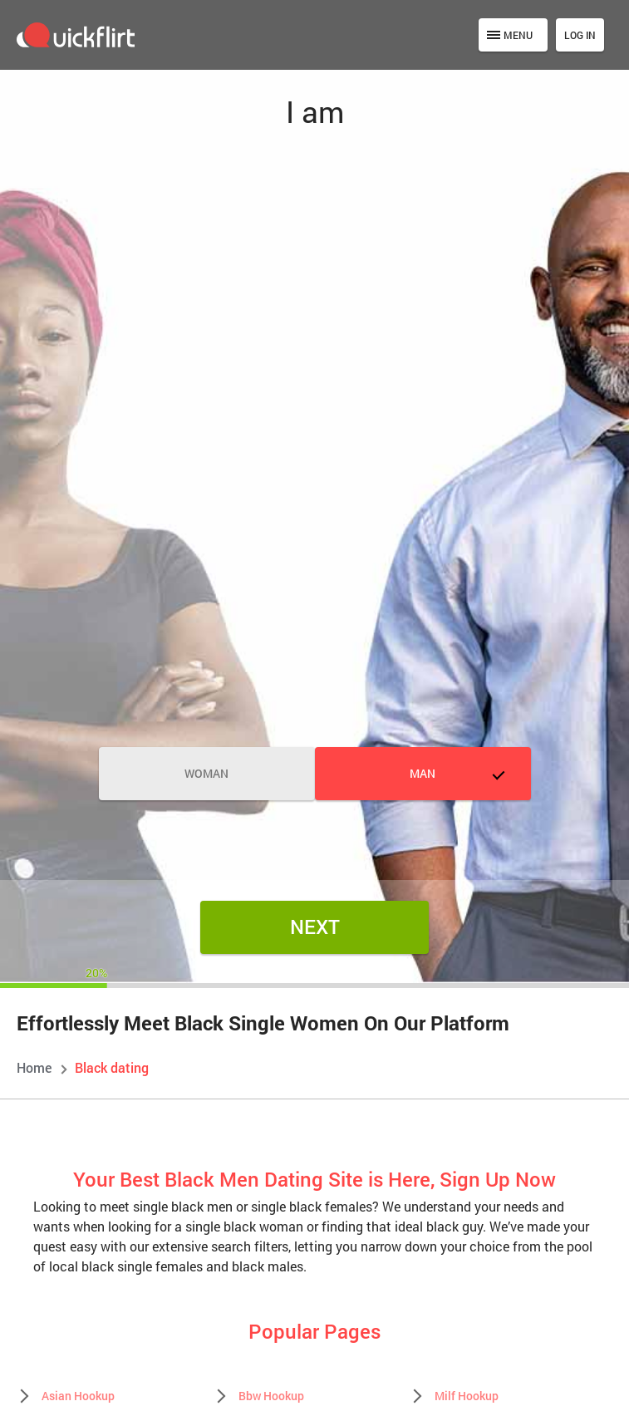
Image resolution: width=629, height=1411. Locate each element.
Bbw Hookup (271, 1396)
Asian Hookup (78, 1396)
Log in (580, 35)
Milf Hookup (467, 1396)
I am (315, 111)
